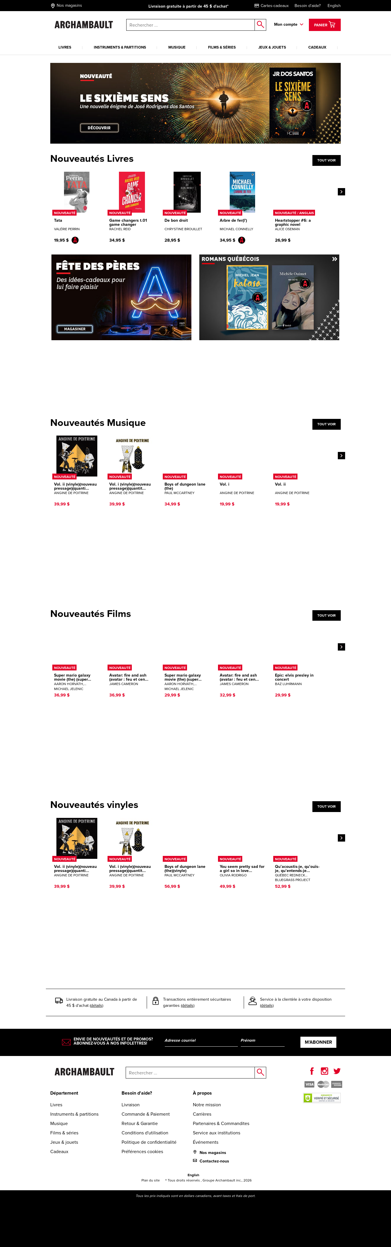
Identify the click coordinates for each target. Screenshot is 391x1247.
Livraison (131, 1104)
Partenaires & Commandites (221, 1123)
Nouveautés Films (90, 614)
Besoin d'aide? (308, 6)
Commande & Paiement (146, 1114)
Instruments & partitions (120, 47)
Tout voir (326, 160)
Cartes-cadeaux (272, 6)
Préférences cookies (142, 1151)
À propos (202, 1093)
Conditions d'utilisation (145, 1132)
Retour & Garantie (140, 1123)
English (334, 6)
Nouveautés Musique (98, 423)
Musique (177, 47)
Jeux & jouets (272, 47)
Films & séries (222, 47)
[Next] (341, 191)
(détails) (96, 1005)
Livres (64, 47)
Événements (205, 1142)
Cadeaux (317, 47)
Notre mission (207, 1104)
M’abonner (318, 1042)
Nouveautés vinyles (94, 805)
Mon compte (285, 24)
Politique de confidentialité (149, 1142)
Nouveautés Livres (92, 159)
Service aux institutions (216, 1132)
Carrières (202, 1114)
